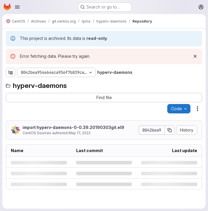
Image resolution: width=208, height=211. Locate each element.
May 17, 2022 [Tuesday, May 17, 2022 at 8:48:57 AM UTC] (80, 133)
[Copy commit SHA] (169, 130)
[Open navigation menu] (17, 7)
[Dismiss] (195, 56)
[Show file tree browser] (10, 72)
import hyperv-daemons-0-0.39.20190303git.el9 (73, 127)
